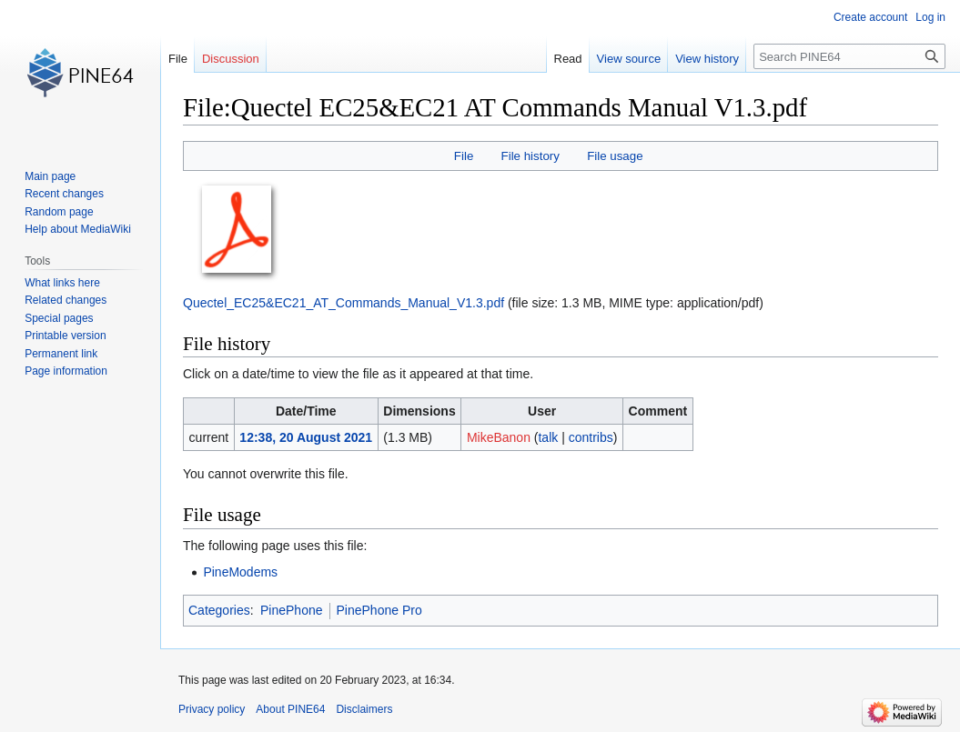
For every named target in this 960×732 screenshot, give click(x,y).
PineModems (240, 572)
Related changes (65, 300)
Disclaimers (364, 709)
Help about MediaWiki (78, 229)
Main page (50, 176)
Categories (219, 610)
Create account (870, 17)
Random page (59, 212)
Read (568, 58)
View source (629, 58)
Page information (66, 371)
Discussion (230, 58)
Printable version (65, 335)
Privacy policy (211, 709)
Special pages (59, 318)
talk (548, 437)
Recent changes (64, 193)
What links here (62, 282)
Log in (930, 17)
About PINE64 (290, 709)
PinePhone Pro (379, 610)
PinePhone (291, 610)
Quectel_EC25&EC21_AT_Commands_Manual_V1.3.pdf (343, 303)
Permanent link (61, 353)
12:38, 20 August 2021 (305, 437)
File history (530, 156)
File (463, 156)
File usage (614, 156)
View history (707, 58)
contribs (591, 437)
